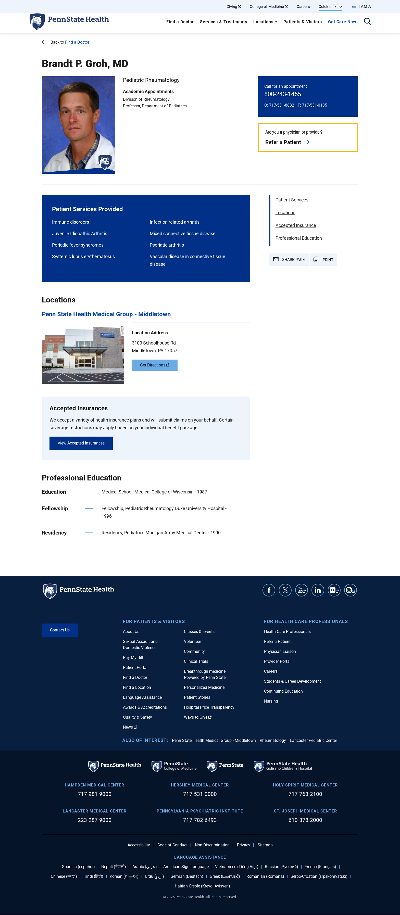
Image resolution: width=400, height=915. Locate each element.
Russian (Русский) (281, 867)
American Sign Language (186, 867)
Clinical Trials (196, 661)
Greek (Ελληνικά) (225, 876)
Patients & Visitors (302, 21)
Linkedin (317, 590)
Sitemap (265, 845)
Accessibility (139, 845)
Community (194, 651)
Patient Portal (135, 667)
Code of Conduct (172, 845)
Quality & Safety (137, 717)
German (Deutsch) (186, 876)
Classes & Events (199, 631)
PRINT (323, 259)
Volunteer (192, 641)
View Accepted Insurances (81, 443)
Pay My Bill (133, 657)
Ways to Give (197, 717)
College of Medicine (269, 6)
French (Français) (320, 867)
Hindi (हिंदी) (93, 876)
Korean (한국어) (124, 876)
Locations (263, 21)
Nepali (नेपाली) (113, 867)
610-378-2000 (305, 820)
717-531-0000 (200, 794)
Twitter (285, 590)
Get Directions (154, 365)
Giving (234, 6)
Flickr (337, 592)
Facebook (268, 590)
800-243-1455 (282, 94)
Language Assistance (142, 697)
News (130, 727)
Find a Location (137, 687)
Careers (303, 6)
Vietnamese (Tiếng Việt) (236, 867)
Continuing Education (283, 691)
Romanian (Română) (265, 876)
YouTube (304, 592)
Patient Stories (197, 697)
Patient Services (292, 199)
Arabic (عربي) (144, 867)
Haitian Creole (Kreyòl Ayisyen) (202, 886)
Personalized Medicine (204, 687)
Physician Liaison (280, 651)
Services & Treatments (223, 21)
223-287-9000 (94, 820)
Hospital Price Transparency (209, 707)
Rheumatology (273, 740)
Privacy (243, 845)
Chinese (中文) (64, 876)
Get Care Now (342, 21)
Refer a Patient (283, 142)
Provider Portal (277, 661)
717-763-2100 (305, 794)
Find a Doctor (180, 21)
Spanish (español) (78, 867)
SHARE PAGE (289, 259)
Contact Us (60, 630)
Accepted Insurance (296, 225)
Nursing (271, 701)
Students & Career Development (292, 681)
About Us (131, 631)
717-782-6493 (200, 820)
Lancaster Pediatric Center (313, 740)
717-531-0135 (314, 105)
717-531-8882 (281, 105)
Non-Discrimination (212, 845)
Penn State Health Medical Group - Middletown (214, 740)
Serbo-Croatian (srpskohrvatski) (319, 876)
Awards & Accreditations (145, 707)
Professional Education (299, 238)
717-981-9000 (94, 794)
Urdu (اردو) (154, 876)
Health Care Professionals (287, 631)
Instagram (353, 592)
